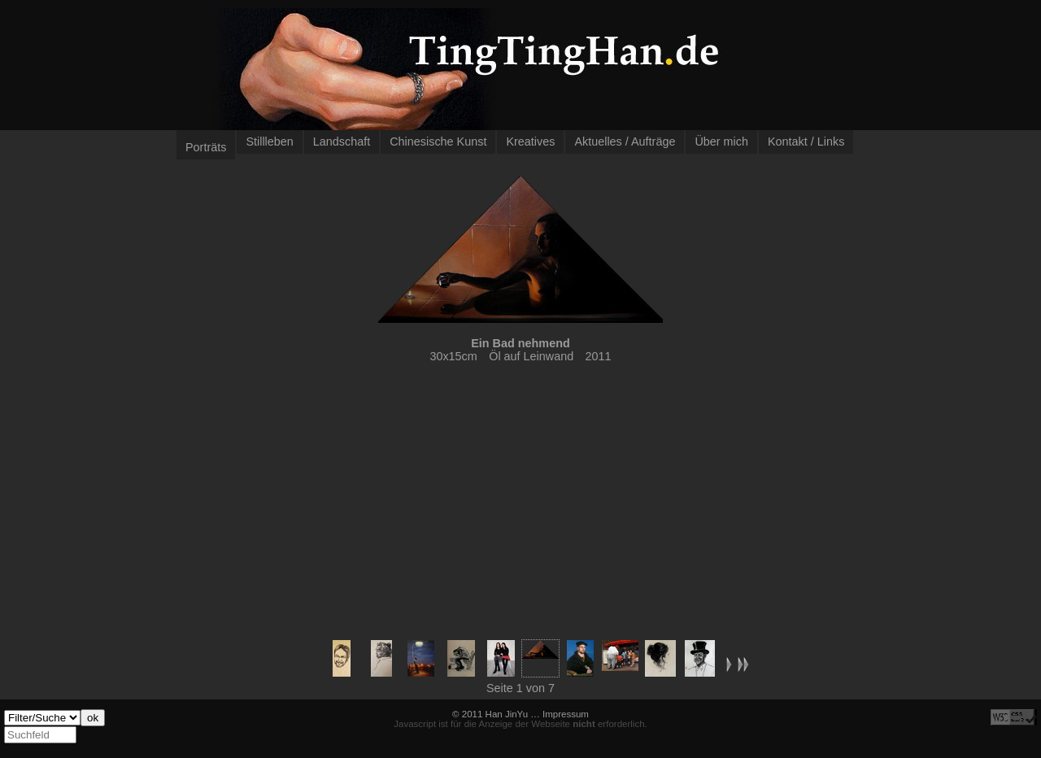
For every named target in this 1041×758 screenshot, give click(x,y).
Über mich (721, 141)
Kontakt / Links (806, 141)
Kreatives (530, 141)
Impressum (565, 714)
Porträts (205, 147)
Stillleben (269, 141)
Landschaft (341, 141)
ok (92, 718)
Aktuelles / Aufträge (624, 141)
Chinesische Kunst (438, 141)
